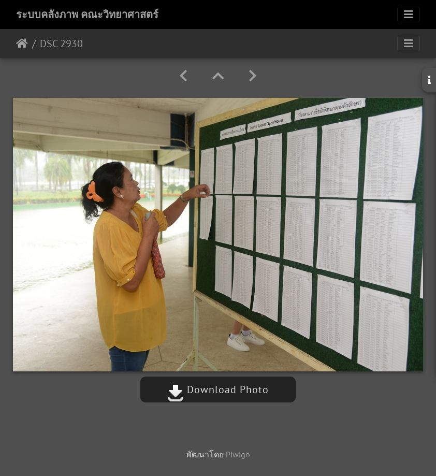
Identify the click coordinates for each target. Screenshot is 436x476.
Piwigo (238, 454)
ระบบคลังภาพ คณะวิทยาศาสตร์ (87, 14)
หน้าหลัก (22, 43)
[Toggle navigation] (408, 14)
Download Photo (218, 389)
